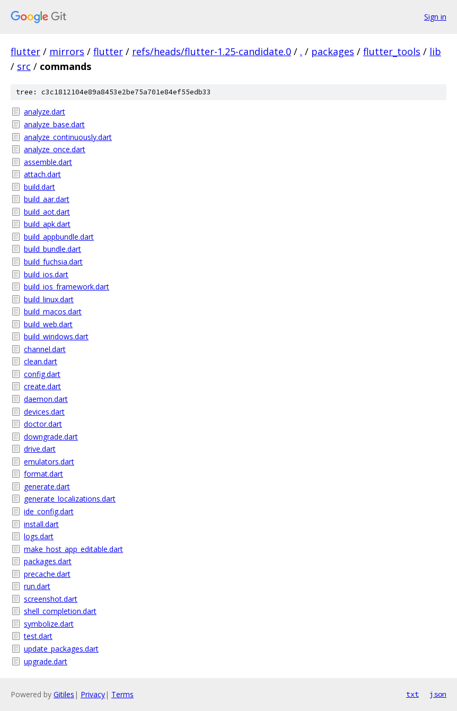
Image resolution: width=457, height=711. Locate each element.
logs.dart (39, 536)
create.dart (42, 386)
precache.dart (47, 574)
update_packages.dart (61, 649)
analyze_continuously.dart (68, 137)
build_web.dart (48, 324)
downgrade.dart (51, 437)
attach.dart (42, 174)
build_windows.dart (56, 336)
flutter (25, 51)
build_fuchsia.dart (53, 262)
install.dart (41, 524)
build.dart (39, 187)
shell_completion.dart (60, 611)
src (24, 66)
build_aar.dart (46, 199)
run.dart (37, 586)
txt (412, 694)
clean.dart (40, 361)
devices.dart (44, 412)
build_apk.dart (47, 224)
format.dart (43, 474)
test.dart (38, 636)
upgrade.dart (45, 661)
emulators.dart (49, 462)
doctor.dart (43, 424)
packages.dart (48, 561)
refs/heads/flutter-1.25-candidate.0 (211, 51)
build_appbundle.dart (59, 237)
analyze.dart (44, 112)
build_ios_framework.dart (66, 287)
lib (435, 51)
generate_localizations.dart (70, 499)
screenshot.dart (50, 599)
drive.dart (40, 449)
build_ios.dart (46, 274)
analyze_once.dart (54, 149)
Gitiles (64, 694)
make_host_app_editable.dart (73, 549)
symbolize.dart (49, 624)
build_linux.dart (49, 299)
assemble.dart (48, 162)
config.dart (42, 374)
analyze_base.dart (54, 124)
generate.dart (47, 486)
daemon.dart (46, 399)
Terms (122, 694)
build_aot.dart (47, 212)
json (437, 694)
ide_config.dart (49, 511)
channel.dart (45, 349)
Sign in (435, 17)
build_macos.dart (53, 311)
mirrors (66, 51)
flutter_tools (391, 51)
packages (332, 51)
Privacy (93, 694)
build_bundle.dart (52, 249)
